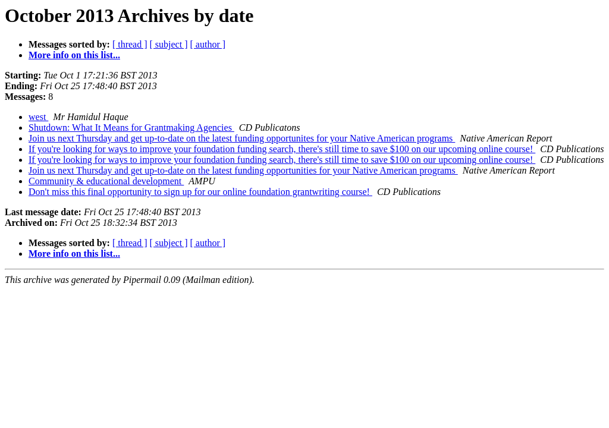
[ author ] (208, 44)
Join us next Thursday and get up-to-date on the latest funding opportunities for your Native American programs (243, 170)
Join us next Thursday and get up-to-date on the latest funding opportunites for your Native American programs (242, 138)
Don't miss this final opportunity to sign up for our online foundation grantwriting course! (200, 192)
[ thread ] (129, 44)
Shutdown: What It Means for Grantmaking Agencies (131, 127)
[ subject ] (169, 44)
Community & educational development (106, 181)
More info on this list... (74, 55)
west (38, 117)
